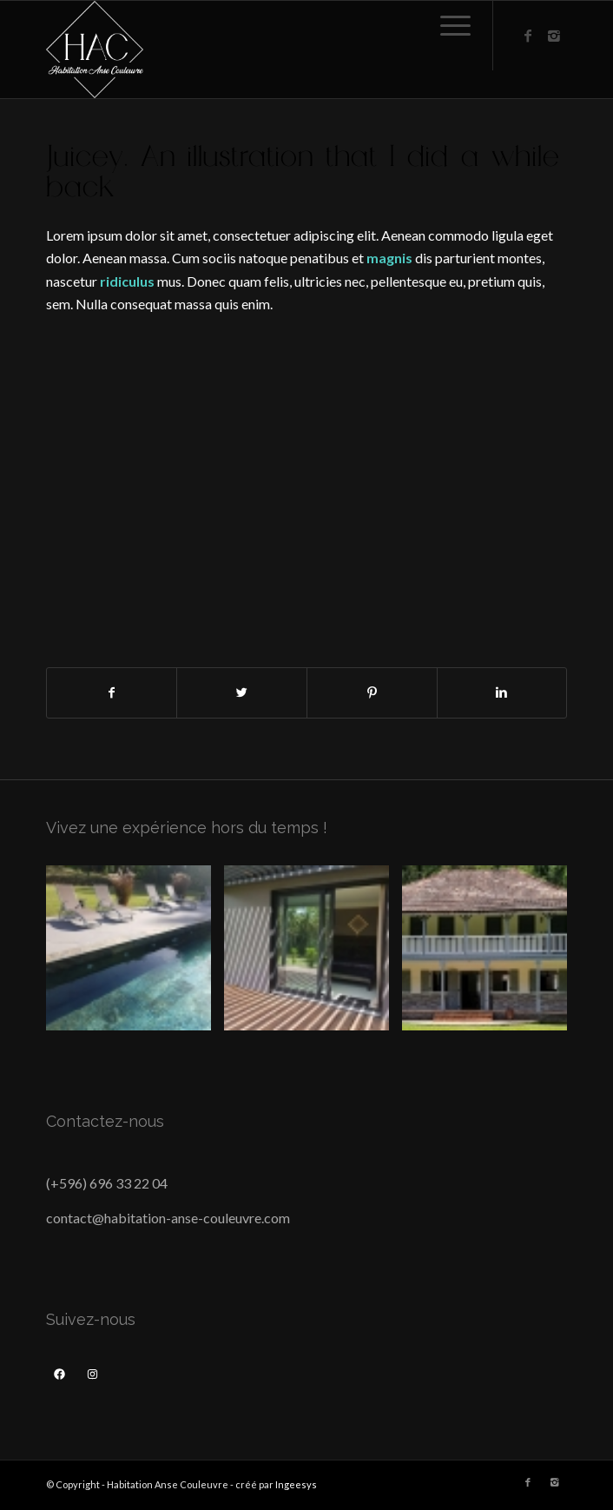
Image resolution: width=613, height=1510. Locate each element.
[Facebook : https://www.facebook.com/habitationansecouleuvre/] (59, 1375)
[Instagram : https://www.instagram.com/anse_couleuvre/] (92, 1375)
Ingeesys (296, 1484)
